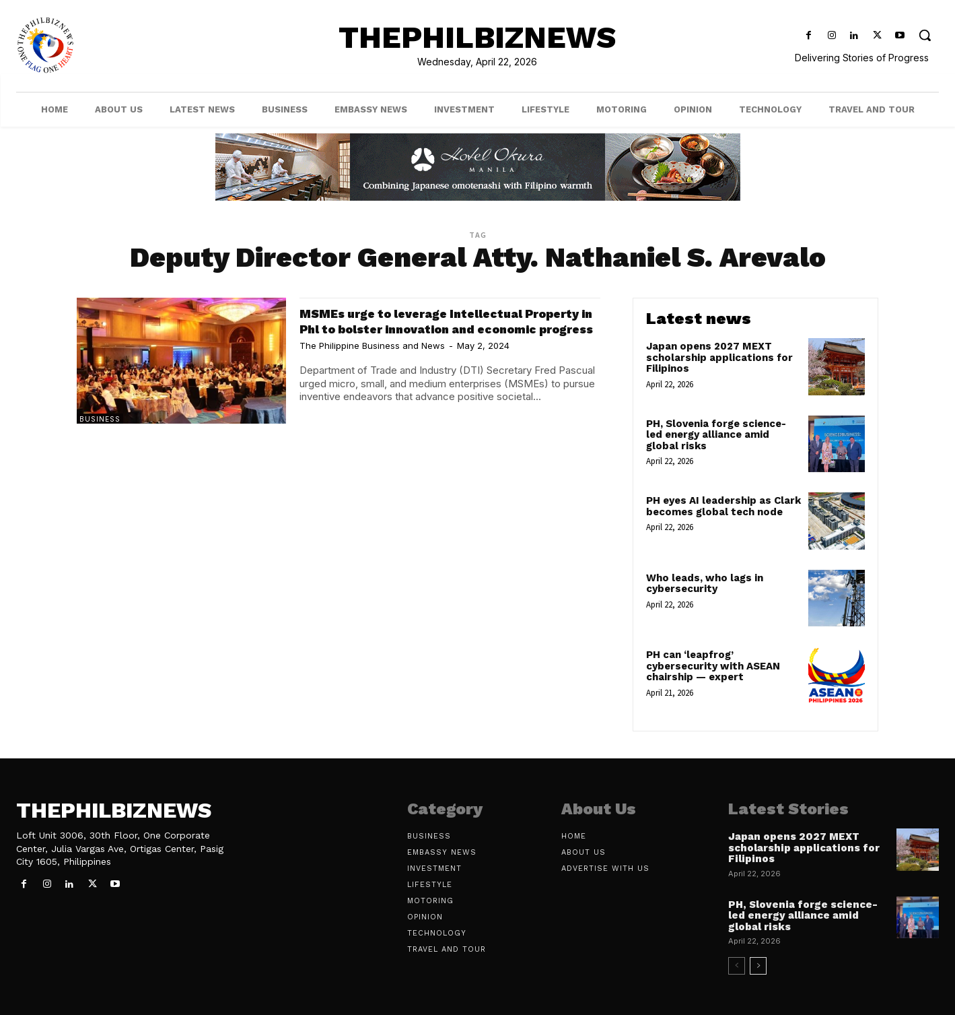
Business (99, 419)
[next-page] (758, 966)
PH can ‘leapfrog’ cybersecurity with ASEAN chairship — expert (713, 666)
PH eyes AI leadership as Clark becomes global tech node (723, 506)
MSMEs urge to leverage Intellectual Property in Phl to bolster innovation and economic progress (445, 328)
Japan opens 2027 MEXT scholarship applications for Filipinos (719, 357)
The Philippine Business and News (372, 361)
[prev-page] (736, 966)
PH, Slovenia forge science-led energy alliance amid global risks (716, 435)
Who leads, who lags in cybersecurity (704, 583)
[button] (925, 34)
